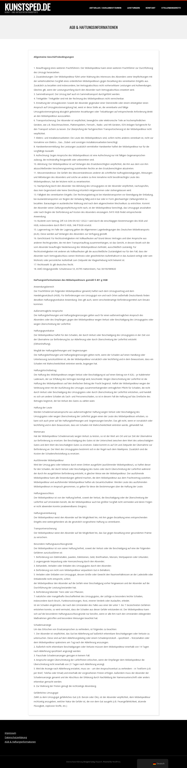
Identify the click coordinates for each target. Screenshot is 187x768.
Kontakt (150, 8)
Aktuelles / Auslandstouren (105, 8)
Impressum (10, 732)
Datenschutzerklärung (16, 737)
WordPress (116, 762)
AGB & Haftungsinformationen (20, 741)
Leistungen (133, 8)
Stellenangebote (171, 8)
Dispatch (98, 762)
